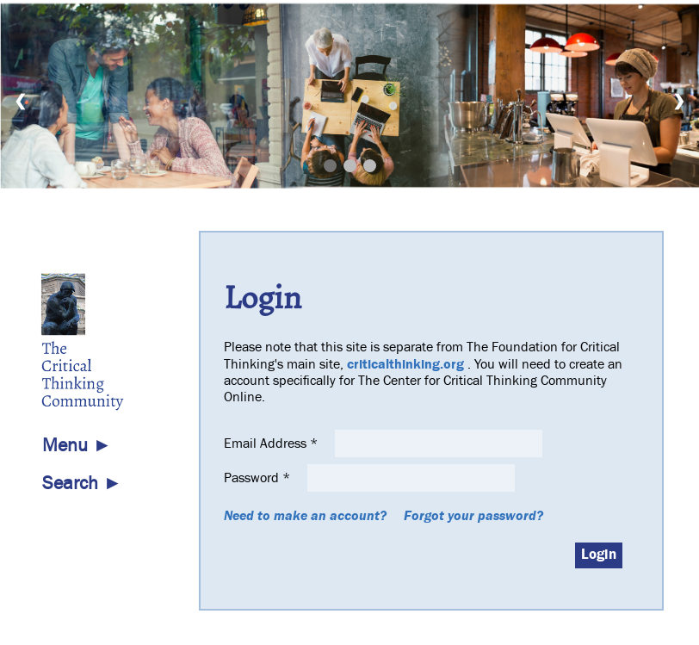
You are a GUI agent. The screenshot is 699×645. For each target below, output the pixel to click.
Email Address (272, 443)
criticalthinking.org (405, 364)
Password (259, 478)
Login (598, 554)
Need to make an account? (305, 516)
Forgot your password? (473, 516)
